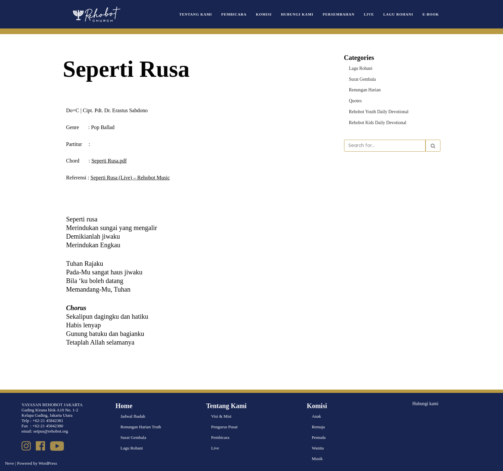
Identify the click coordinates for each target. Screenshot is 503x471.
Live (371, 14)
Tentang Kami (203, 14)
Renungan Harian (364, 89)
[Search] (385, 144)
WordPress (47, 463)
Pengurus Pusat (224, 426)
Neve (9, 463)
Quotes (355, 99)
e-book (431, 14)
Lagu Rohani (399, 14)
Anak (316, 416)
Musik (317, 458)
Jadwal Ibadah (133, 416)
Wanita (318, 448)
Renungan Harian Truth (141, 426)
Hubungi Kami (302, 14)
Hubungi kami (424, 403)
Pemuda (319, 437)
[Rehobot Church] (96, 14)
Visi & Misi (221, 416)
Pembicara (240, 14)
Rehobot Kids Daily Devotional (376, 121)
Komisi (269, 14)
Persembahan (342, 14)
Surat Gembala (362, 78)
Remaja (318, 426)
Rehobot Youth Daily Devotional (377, 110)
